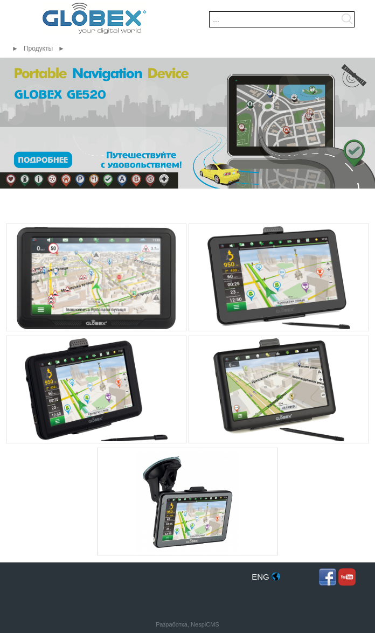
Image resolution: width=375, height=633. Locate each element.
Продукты (38, 48)
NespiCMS (205, 624)
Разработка (172, 624)
